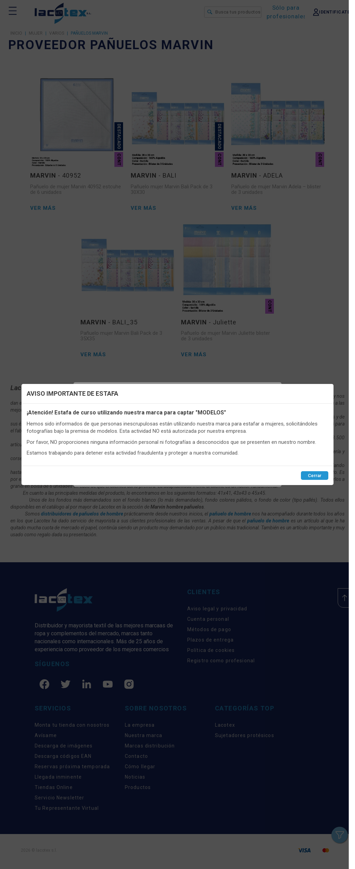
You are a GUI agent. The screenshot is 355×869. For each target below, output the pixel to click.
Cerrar (314, 475)
